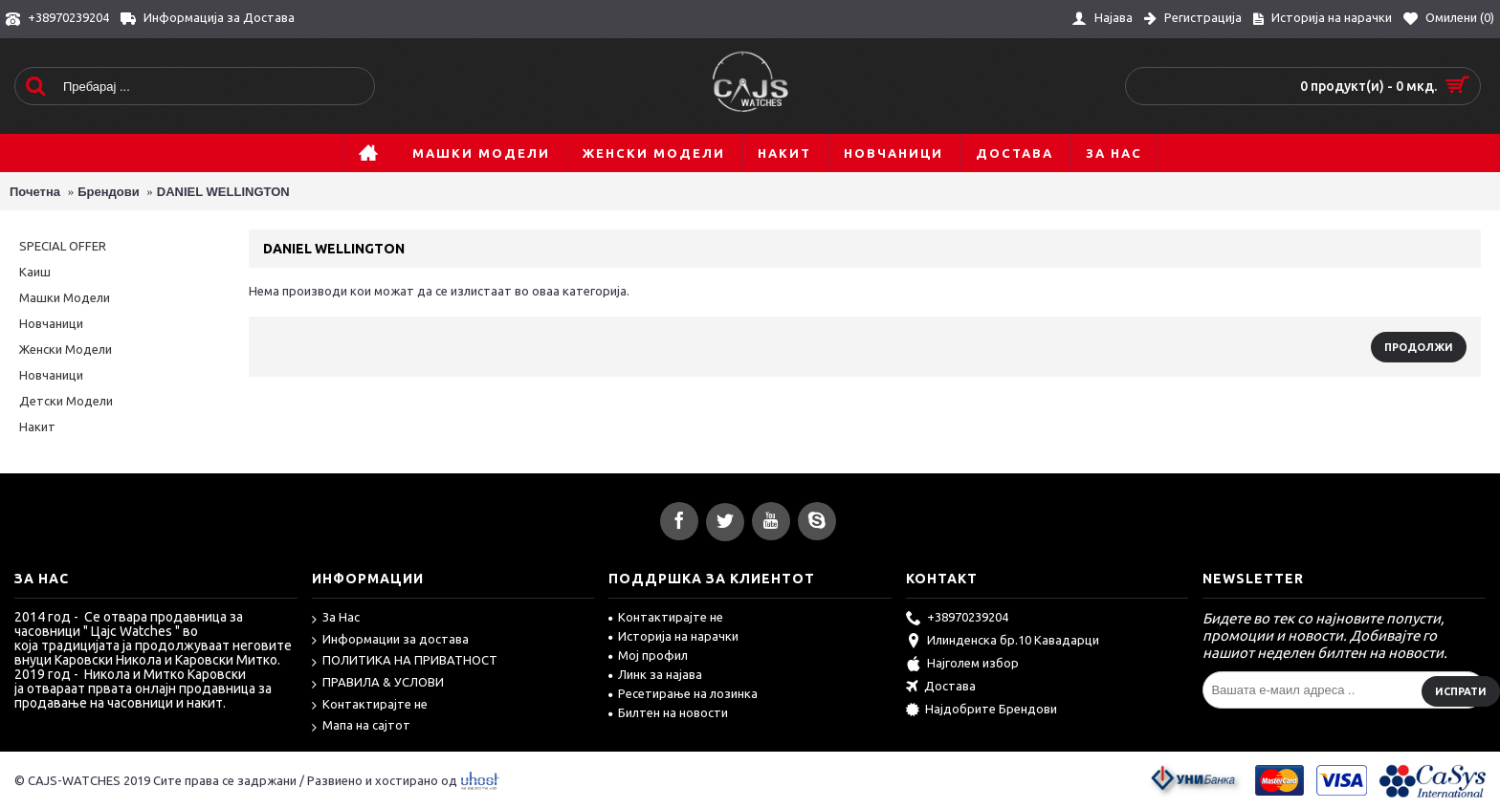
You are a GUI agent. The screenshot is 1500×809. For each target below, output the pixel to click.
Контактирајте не (370, 705)
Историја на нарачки (673, 636)
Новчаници (51, 323)
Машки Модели (64, 297)
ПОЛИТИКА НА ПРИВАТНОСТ (404, 661)
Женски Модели (65, 349)
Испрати (1461, 691)
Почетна (35, 192)
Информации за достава (390, 640)
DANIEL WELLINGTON (223, 192)
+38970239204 (957, 618)
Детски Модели (66, 400)
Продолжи (1418, 347)
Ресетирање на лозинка (683, 693)
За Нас (336, 618)
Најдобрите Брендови (981, 710)
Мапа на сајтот (361, 726)
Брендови (108, 192)
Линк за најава (655, 674)
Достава (941, 687)
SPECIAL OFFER (62, 245)
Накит (37, 426)
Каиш (35, 271)
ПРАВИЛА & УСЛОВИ (378, 683)
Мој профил (648, 655)
